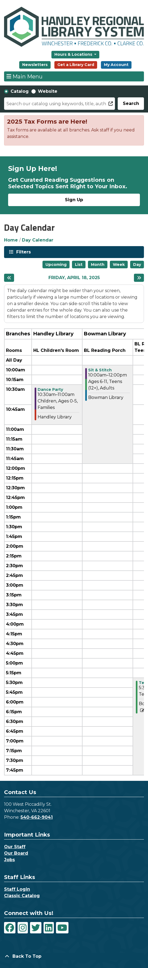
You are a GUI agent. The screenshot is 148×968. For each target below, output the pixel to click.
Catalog (20, 91)
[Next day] (139, 278)
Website (47, 91)
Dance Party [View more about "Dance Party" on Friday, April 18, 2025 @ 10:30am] (50, 389)
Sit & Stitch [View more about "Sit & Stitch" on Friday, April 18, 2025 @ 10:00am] (100, 370)
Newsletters (35, 64)
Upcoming (56, 264)
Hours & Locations (73, 54)
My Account (116, 64)
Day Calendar (37, 240)
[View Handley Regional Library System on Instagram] (23, 927)
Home (11, 240)
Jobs (9, 859)
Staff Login (17, 889)
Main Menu (24, 76)
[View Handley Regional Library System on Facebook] (9, 927)
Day (137, 264)
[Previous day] (9, 278)
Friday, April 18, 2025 (74, 277)
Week (119, 264)
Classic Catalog (22, 895)
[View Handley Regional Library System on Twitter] (35, 927)
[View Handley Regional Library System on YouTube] (62, 927)
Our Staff (14, 846)
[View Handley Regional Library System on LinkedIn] (49, 927)
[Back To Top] (74, 956)
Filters (23, 252)
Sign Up (74, 199)
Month (97, 264)
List (79, 264)
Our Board (16, 853)
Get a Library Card (75, 64)
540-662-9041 (37, 817)
